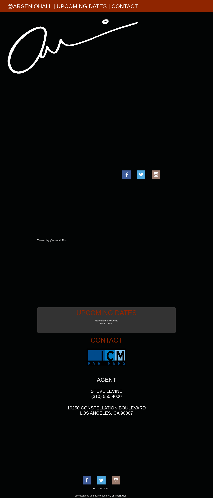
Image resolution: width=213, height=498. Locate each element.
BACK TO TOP (100, 488)
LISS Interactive (117, 495)
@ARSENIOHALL (29, 6)
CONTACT (124, 6)
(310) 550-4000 (106, 396)
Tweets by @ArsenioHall (52, 240)
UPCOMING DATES (82, 6)
